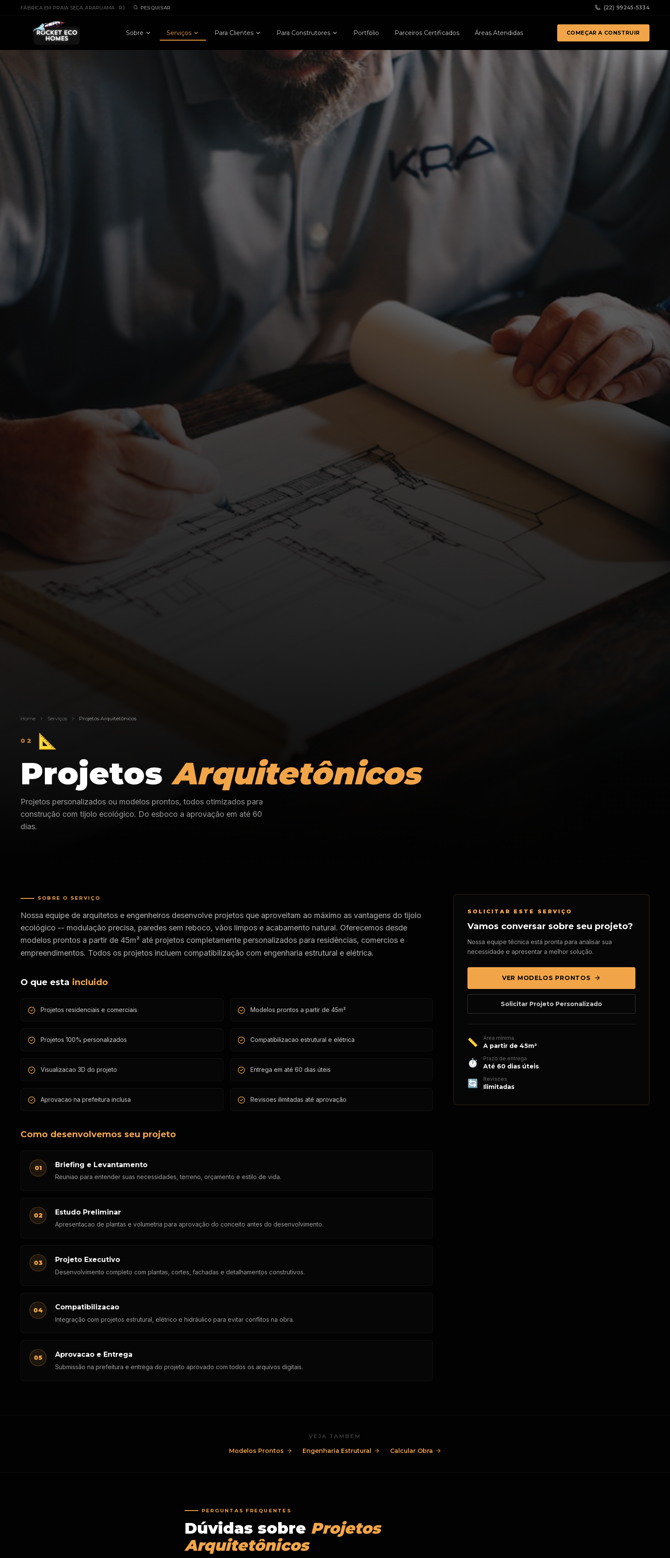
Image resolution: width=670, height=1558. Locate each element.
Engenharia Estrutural (341, 1451)
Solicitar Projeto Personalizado (551, 1004)
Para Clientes (238, 33)
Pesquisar (151, 8)
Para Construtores (307, 33)
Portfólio (366, 33)
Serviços (183, 33)
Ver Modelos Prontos (551, 978)
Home (28, 718)
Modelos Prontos (260, 1451)
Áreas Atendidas (499, 33)
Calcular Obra (415, 1451)
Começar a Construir (603, 32)
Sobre (138, 33)
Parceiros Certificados (426, 33)
